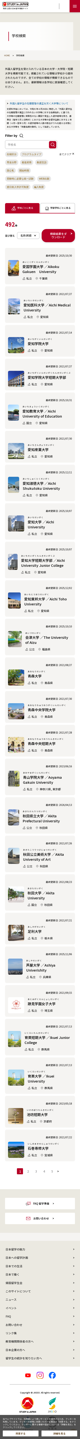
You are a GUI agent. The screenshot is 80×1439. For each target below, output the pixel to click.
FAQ (8, 1316)
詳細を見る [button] (59, 1433)
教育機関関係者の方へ (20, 1341)
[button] (11, 154)
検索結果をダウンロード (58, 235)
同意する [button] (20, 1433)
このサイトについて (18, 1291)
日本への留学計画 (17, 1257)
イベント (11, 1308)
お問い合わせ (14, 1324)
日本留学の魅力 (15, 1249)
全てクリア (66, 154)
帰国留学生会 (14, 1282)
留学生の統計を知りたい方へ (24, 1358)
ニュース (11, 1299)
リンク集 (11, 1333)
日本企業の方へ (15, 1349)
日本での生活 (14, 1266)
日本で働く (13, 1274)
